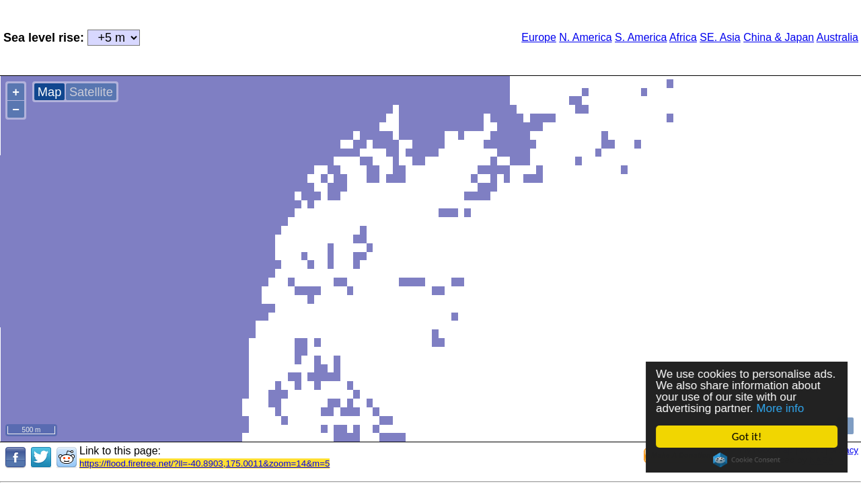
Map (49, 92)
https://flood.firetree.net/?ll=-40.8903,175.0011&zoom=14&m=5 (204, 463)
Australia (837, 37)
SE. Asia (720, 37)
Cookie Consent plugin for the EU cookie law (746, 459)
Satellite (91, 92)
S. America (641, 37)
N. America (585, 37)
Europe (538, 37)
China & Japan (778, 37)
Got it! (746, 437)
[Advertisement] (309, 36)
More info (780, 408)
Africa (683, 37)
